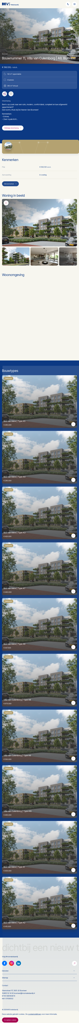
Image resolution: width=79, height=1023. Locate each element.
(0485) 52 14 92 (8, 993)
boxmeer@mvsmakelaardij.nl (24, 993)
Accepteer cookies (10, 1020)
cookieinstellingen (34, 1014)
